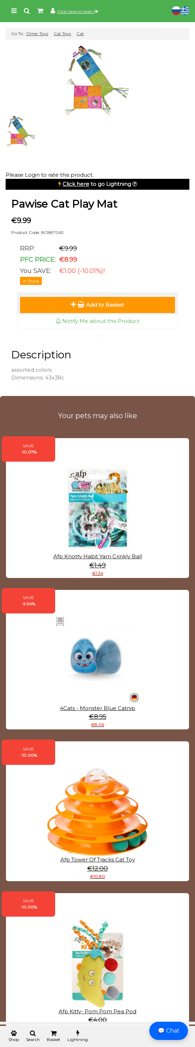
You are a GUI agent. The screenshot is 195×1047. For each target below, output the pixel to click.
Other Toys (37, 33)
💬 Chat (169, 1030)
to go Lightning (97, 184)
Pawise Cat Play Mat (64, 203)
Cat (80, 33)
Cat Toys (62, 33)
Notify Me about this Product (97, 321)
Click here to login (77, 11)
